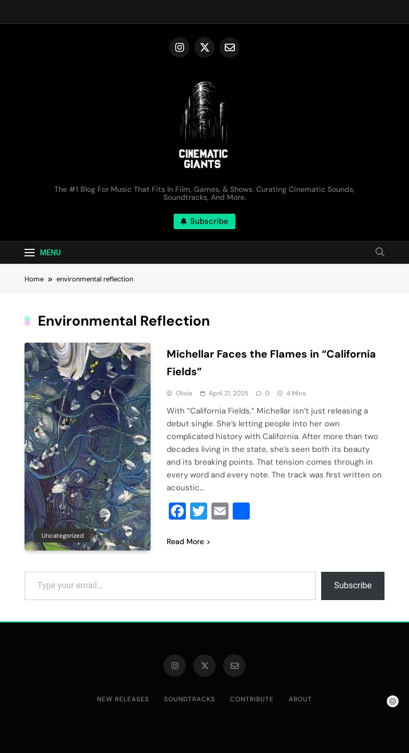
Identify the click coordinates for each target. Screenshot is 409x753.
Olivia (184, 393)
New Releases (123, 699)
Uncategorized (63, 535)
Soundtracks (189, 699)
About (300, 699)
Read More (188, 541)
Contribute (252, 699)
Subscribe (353, 585)
